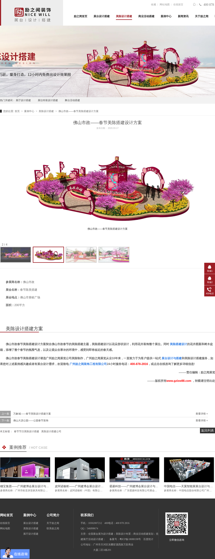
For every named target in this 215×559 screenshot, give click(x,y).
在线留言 (178, 4)
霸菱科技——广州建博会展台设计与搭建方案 (138, 486)
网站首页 (6, 515)
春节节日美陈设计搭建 (26, 431)
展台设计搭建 (102, 16)
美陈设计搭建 (124, 16)
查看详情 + (202, 413)
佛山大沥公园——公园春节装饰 (30, 420)
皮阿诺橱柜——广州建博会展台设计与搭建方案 (85, 486)
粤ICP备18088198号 (130, 539)
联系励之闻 (53, 528)
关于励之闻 (201, 16)
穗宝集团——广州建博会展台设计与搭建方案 (29, 486)
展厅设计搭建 (23, 100)
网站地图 (165, 4)
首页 (17, 111)
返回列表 (207, 430)
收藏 (153, 4)
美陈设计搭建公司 (51, 431)
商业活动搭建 (146, 16)
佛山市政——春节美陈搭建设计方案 (78, 111)
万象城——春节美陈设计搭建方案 (32, 413)
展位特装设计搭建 (48, 100)
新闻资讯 (183, 16)
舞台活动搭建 (72, 100)
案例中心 (166, 16)
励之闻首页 (80, 16)
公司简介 (53, 515)
